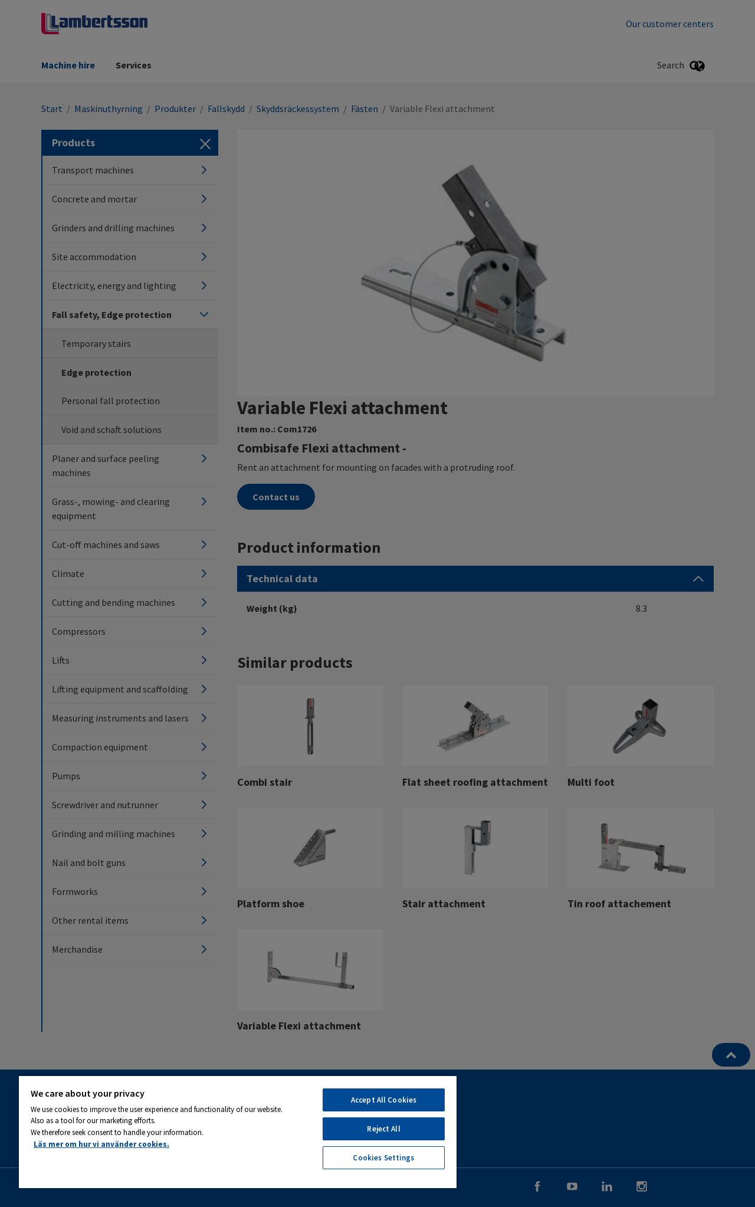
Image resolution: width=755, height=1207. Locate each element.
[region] (238, 1131)
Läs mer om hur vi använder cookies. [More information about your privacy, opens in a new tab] (101, 1144)
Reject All (383, 1129)
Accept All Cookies (383, 1100)
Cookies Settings (383, 1158)
